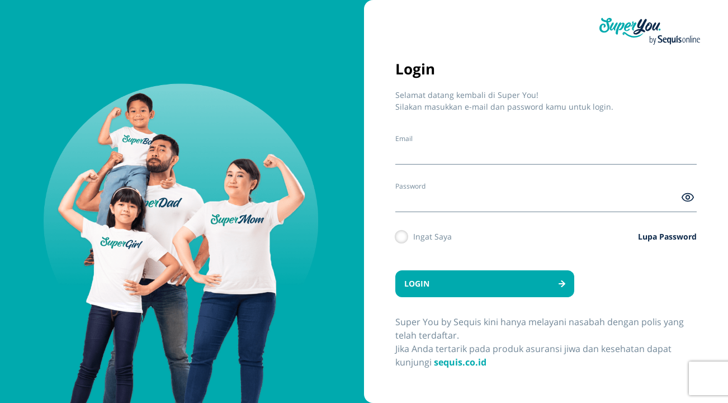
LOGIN (484, 283)
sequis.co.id (460, 362)
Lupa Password (667, 236)
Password (410, 186)
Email (404, 138)
